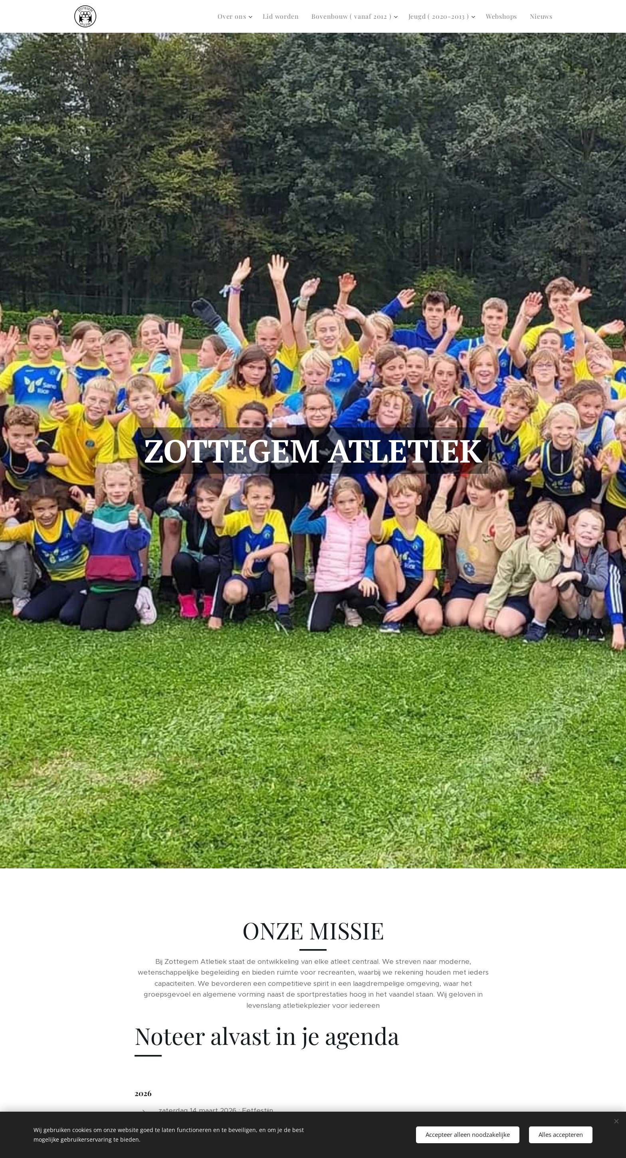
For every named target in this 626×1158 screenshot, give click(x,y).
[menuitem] (236, 16)
